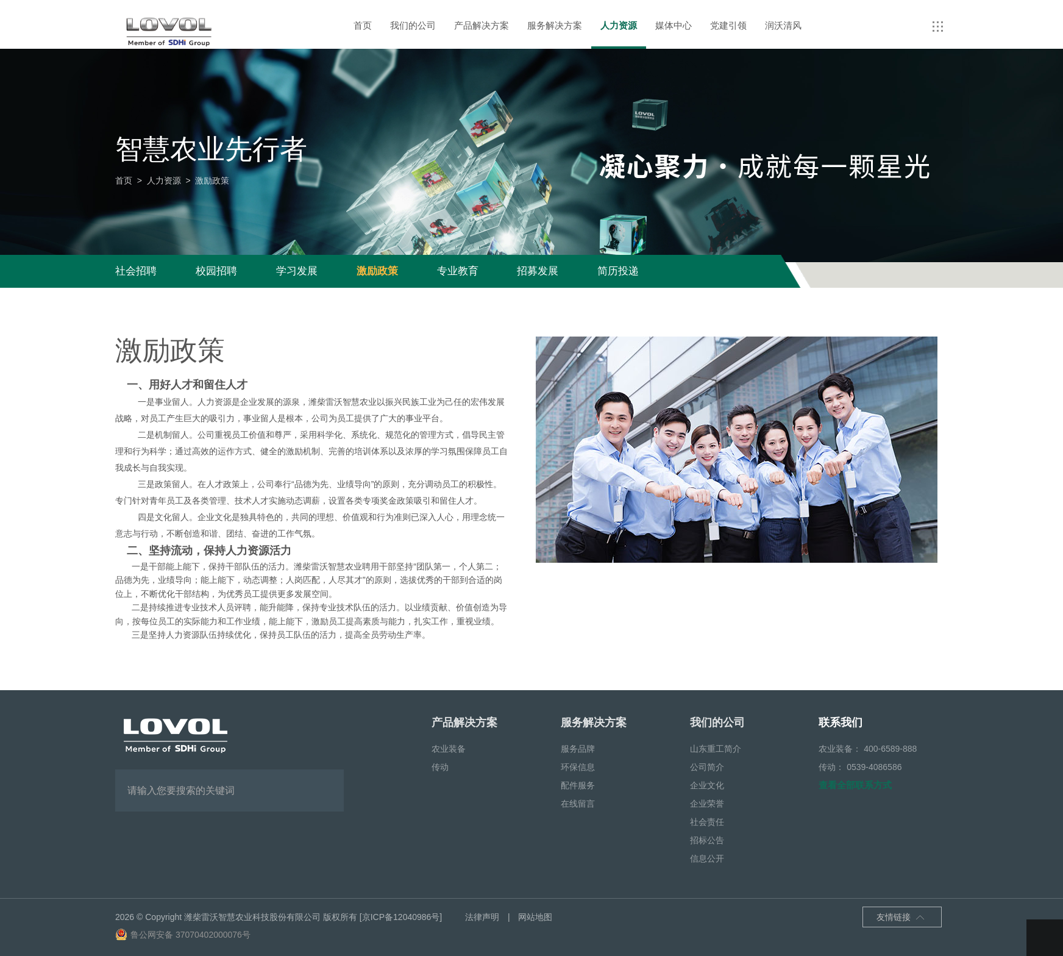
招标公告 (707, 840)
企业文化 (707, 785)
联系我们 (840, 722)
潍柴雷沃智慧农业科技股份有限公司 (252, 917)
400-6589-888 (890, 749)
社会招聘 (136, 271)
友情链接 (900, 918)
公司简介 (707, 767)
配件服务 (578, 785)
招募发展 (537, 271)
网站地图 (535, 917)
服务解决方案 (554, 25)
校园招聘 (216, 271)
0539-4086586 (874, 767)
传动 (440, 767)
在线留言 (578, 803)
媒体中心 (673, 25)
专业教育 (457, 271)
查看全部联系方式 (855, 785)
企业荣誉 (707, 803)
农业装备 (449, 749)
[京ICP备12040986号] (401, 917)
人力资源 (618, 25)
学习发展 (297, 271)
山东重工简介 (715, 749)
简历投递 (618, 271)
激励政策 (377, 271)
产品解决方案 (481, 25)
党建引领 (728, 25)
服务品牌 (578, 749)
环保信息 (578, 767)
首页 (363, 25)
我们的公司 (413, 25)
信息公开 (707, 858)
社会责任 (707, 822)
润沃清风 (783, 25)
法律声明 (482, 917)
